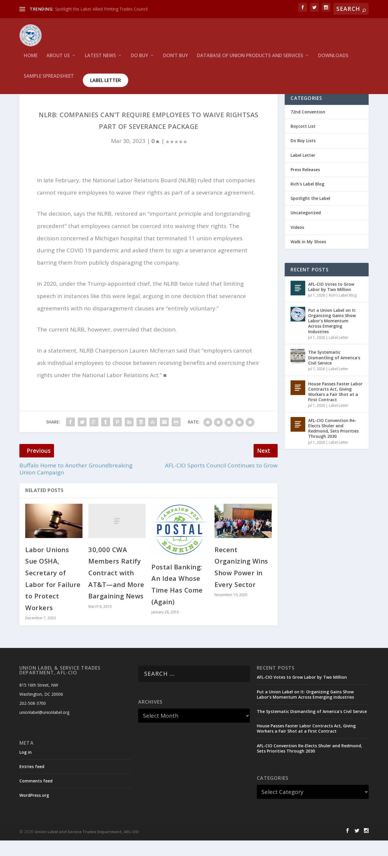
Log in (25, 767)
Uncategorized (306, 228)
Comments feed (36, 796)
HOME (31, 57)
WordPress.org (34, 811)
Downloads (333, 57)
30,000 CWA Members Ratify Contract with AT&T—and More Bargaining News (116, 588)
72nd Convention (308, 127)
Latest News (100, 57)
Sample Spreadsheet (49, 78)
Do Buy (139, 57)
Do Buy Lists (303, 156)
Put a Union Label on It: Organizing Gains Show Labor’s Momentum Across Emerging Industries (332, 336)
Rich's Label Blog (307, 199)
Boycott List (303, 142)
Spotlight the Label (310, 214)
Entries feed (31, 782)
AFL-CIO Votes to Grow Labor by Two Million (331, 302)
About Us (58, 57)
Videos (297, 243)
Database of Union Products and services (250, 57)
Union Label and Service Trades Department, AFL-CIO (87, 847)
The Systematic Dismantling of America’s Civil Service (334, 373)
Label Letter (105, 82)
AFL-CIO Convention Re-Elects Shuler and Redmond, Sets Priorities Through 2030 (333, 444)
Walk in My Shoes (308, 257)
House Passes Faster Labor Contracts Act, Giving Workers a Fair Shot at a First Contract (335, 407)
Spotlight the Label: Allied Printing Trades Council (101, 9)
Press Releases (305, 185)
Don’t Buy (175, 57)
